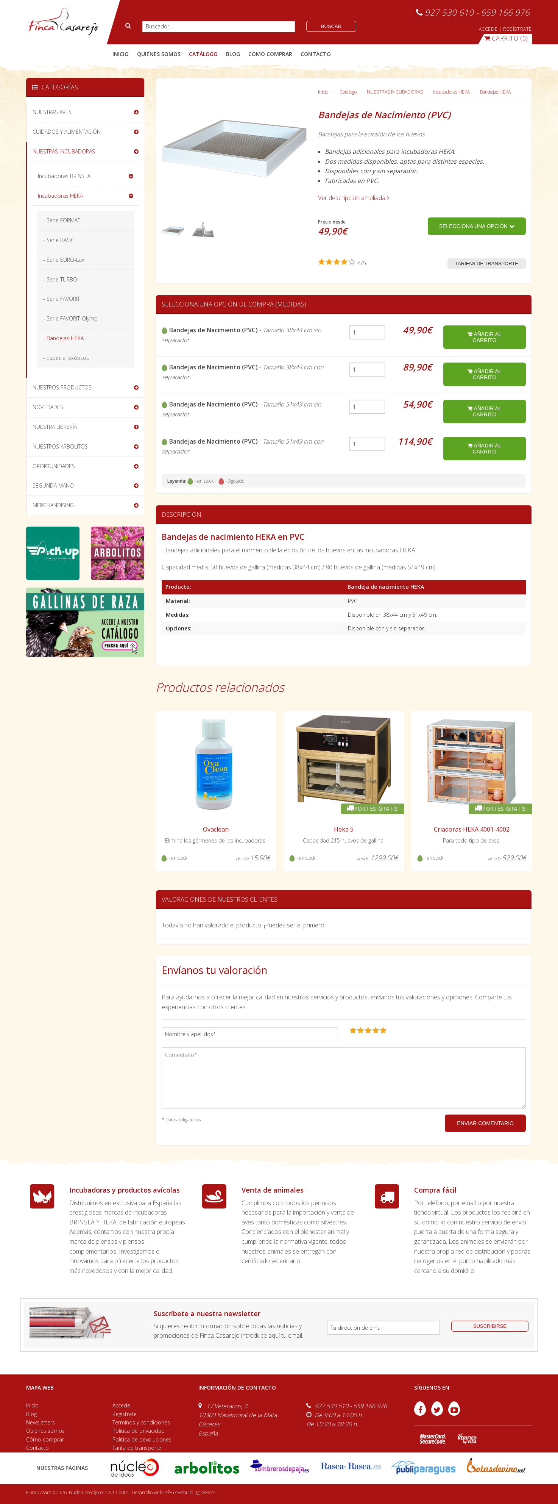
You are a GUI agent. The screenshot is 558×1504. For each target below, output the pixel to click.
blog (233, 54)
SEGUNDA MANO (53, 485)
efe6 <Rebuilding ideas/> (190, 1492)
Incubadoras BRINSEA (64, 176)
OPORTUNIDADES (54, 466)
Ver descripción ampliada (353, 198)
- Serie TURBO (60, 279)
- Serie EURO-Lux (63, 259)
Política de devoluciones (141, 1439)
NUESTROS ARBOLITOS (60, 446)
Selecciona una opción (476, 226)
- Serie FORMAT (61, 220)
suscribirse (490, 1326)
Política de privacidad (138, 1430)
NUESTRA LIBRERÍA (55, 426)
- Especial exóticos (66, 357)
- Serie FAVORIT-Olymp (70, 318)
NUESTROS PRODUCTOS (62, 387)
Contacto (37, 1447)
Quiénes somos (45, 1430)
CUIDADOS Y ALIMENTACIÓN (67, 131)
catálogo (203, 54)
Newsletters (40, 1422)
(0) (506, 38)
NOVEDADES (48, 407)
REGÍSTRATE (517, 29)
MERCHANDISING (53, 505)
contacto (316, 54)
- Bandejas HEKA (63, 338)
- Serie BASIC (58, 240)
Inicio (120, 54)
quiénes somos (159, 54)
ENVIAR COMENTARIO (485, 1123)
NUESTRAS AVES (52, 112)
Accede (121, 1405)
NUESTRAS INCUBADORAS (395, 92)
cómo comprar (270, 54)
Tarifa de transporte (136, 1447)
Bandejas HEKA (495, 92)
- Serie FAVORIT (61, 298)
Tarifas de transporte (486, 263)
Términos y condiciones (141, 1422)
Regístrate (124, 1414)
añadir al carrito (484, 337)
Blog (31, 1414)
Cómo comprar (45, 1439)
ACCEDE (488, 29)
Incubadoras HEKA (451, 92)
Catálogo (348, 92)
